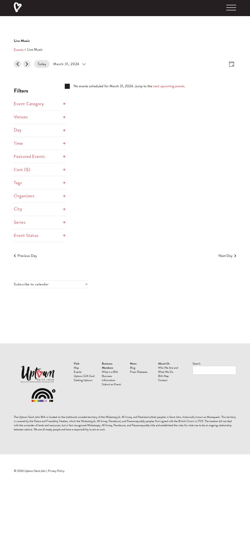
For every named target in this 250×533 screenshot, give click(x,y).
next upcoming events (168, 86)
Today (42, 64)
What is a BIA (110, 372)
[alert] (125, 86)
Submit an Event (111, 384)
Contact (162, 380)
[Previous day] (17, 64)
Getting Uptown (83, 380)
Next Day (227, 255)
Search (196, 363)
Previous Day (25, 255)
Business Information (108, 378)
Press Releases (138, 372)
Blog (132, 367)
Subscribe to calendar (31, 284)
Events (19, 49)
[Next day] (26, 64)
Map (76, 367)
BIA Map (163, 376)
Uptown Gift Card (84, 376)
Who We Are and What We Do (168, 369)
